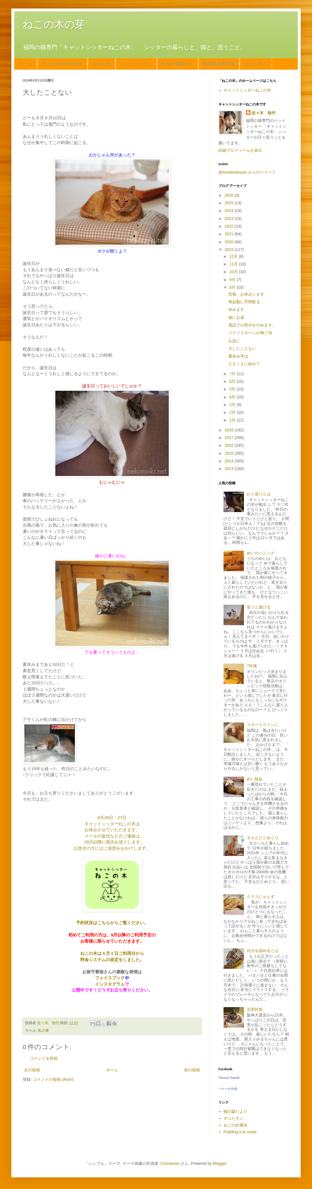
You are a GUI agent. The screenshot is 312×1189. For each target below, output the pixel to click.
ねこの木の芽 (54, 24)
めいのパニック (261, 553)
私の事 (43, 1031)
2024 (230, 210)
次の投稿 (32, 1070)
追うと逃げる (259, 607)
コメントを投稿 (44, 1058)
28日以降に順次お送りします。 (114, 841)
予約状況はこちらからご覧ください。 (112, 922)
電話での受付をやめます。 (252, 325)
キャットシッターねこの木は (112, 823)
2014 (230, 461)
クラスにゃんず (261, 896)
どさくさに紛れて (244, 363)
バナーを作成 (227, 1088)
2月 (233, 412)
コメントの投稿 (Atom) (53, 1079)
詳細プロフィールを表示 (240, 150)
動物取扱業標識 (219, 63)
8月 (233, 287)
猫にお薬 (236, 317)
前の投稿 (192, 1070)
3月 (233, 404)
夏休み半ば (238, 356)
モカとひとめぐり (263, 837)
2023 (230, 218)
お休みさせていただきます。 (112, 829)
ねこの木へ (255, 63)
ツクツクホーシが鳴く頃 (250, 332)
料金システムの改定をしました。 (112, 959)
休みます (236, 309)
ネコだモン (233, 1118)
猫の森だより (235, 1111)
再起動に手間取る (244, 302)
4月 (233, 397)
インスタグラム (136, 63)
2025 (230, 203)
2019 (230, 249)
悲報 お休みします (246, 294)
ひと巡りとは (259, 494)
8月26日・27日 (112, 817)
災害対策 (255, 1009)
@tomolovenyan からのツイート (247, 172)
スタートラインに (263, 724)
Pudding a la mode (240, 1132)
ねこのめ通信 (235, 1125)
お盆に (234, 340)
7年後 (252, 666)
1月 (233, 420)
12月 (234, 256)
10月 (234, 271)
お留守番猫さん (177, 63)
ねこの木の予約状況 (62, 63)
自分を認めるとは (263, 950)
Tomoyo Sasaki (229, 1077)
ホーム (25, 63)
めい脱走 (255, 779)
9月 (233, 279)
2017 (230, 437)
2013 (230, 468)
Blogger (219, 1163)
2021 (230, 234)
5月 (233, 389)
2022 (230, 226)
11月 (234, 264)
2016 (230, 445)
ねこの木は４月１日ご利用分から (112, 953)
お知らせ (101, 63)
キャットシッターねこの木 (247, 90)
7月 (233, 373)
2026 (230, 195)
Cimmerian (170, 1163)
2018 (230, 430)
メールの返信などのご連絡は (112, 835)
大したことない (242, 348)
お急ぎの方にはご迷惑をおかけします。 (112, 848)
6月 (233, 381)
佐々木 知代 (263, 113)
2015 (230, 453)
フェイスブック (110, 977)
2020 (230, 242)
